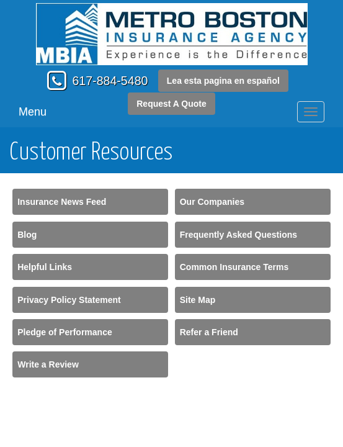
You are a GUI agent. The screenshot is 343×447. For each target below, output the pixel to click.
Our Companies (212, 202)
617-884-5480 (110, 81)
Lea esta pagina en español (223, 81)
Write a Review (48, 364)
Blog (27, 235)
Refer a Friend (209, 332)
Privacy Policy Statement (69, 300)
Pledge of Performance (64, 332)
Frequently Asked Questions (238, 235)
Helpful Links (44, 267)
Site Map (198, 300)
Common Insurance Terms (234, 267)
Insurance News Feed (61, 202)
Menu (33, 112)
